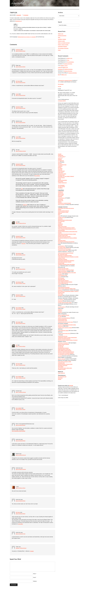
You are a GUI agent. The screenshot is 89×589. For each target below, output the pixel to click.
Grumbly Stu (18, 49)
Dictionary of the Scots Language (65, 248)
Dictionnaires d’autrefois (63, 275)
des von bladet (19, 307)
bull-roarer (24, 243)
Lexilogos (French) (62, 274)
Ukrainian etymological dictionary (65, 363)
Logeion (60, 303)
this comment (37, 175)
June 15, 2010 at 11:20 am (21, 151)
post (22, 188)
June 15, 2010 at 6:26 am (21, 82)
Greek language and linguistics (64, 306)
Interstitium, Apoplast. (62, 39)
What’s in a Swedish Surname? (64, 42)
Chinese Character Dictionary (64, 368)
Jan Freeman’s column (66, 395)
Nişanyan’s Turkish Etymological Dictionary (67, 377)
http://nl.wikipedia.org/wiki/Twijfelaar (19, 431)
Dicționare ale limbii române (64, 286)
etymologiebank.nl (62, 258)
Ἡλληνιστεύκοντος (62, 203)
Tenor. (59, 37)
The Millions (60, 192)
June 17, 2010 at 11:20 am (21, 392)
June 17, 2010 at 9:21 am (21, 378)
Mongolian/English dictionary (64, 373)
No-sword (60, 164)
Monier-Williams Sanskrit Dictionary (65, 376)
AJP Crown (18, 81)
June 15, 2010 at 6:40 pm (21, 269)
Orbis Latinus (61, 315)
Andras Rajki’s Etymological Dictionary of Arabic (68, 245)
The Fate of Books (62, 191)
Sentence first (61, 206)
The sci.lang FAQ (61, 230)
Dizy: (59, 283)
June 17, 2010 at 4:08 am (21, 346)
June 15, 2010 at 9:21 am (21, 108)
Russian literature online (63, 342)
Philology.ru (60, 331)
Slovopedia (60, 316)
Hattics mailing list (62, 400)
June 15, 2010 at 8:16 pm (21, 296)
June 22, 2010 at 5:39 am (21, 513)
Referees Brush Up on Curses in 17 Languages (28, 36)
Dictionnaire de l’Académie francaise (66, 270)
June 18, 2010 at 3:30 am (21, 409)
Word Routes (61, 205)
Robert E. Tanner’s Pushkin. (64, 44)
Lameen (60, 67)
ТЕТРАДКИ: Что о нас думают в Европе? (67, 179)
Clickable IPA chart (62, 226)
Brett (59, 74)
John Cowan (18, 322)
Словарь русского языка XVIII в (65, 355)
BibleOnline (60, 235)
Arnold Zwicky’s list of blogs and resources (67, 216)
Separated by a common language (65, 209)
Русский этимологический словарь (65, 323)
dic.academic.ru (61, 320)
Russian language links (63, 341)
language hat (18, 106)
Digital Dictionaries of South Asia (65, 374)
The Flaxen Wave (62, 177)
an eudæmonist (61, 161)
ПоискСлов (60, 322)
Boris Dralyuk (61, 185)
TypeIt (59, 224)
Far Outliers (60, 170)
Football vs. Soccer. (64, 65)
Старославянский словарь (64, 352)
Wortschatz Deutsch (62, 252)
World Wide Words (62, 297)
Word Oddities (61, 393)
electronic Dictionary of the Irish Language (67, 287)
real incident (20, 524)
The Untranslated (61, 189)
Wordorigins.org (19, 21)
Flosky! (59, 50)
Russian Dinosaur (62, 180)
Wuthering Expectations (63, 183)
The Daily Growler (62, 157)
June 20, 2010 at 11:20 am (21, 469)
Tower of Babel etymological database (66, 300)
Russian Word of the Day (63, 358)
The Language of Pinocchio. (64, 48)
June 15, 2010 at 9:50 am (21, 138)
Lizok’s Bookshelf (61, 173)
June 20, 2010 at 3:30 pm (21, 501)
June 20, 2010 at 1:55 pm (21, 488)
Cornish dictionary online (63, 293)
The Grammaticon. (71, 61)
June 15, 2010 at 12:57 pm (21, 223)
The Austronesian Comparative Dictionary (67, 379)
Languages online (62, 389)
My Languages (61, 84)
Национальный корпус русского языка (66, 344)
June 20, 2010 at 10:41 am (21, 455)
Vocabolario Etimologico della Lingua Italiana (67, 281)
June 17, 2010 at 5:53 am (21, 365)
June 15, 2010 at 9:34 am (21, 165)
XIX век (59, 182)
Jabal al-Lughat (61, 199)
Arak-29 (59, 294)
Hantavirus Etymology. (63, 35)
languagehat (19, 15)
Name (34, 573)
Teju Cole (71, 413)
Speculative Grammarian (63, 392)
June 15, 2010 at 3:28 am (21, 51)
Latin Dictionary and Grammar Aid (65, 262)
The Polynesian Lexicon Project (65, 380)
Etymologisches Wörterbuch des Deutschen (67, 254)
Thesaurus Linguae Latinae (64, 264)
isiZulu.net (25, 204)
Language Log (61, 196)
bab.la (59, 223)
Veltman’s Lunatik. (62, 41)
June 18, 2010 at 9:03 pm (21, 441)
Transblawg (60, 167)
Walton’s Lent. (61, 33)
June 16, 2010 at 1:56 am (21, 309)
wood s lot (60, 159)
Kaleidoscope (61, 156)
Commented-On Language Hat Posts (66, 80)
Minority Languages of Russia (64, 336)
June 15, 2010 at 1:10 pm (21, 237)
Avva (59, 163)
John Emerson (19, 253)
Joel (16, 221)
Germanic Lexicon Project (63, 246)
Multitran (60, 217)
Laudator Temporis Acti (63, 186)
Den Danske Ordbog (62, 259)
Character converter (62, 396)
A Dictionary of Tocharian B (64, 367)
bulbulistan (60, 202)
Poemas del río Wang (62, 176)
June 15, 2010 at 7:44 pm (21, 283)
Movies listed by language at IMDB (65, 387)
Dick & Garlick (61, 200)
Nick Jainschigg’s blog (62, 404)
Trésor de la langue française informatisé (66, 267)
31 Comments (27, 15)
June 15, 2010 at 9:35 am (21, 122)
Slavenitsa (60, 333)
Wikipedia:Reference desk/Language (66, 229)
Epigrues (60, 169)
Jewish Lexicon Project (63, 236)
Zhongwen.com (61, 370)
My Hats (60, 86)
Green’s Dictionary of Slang (64, 220)
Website (35, 581)
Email (34, 577)
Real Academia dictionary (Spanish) (65, 278)
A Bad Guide (60, 175)
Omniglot (60, 232)
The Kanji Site (61, 371)
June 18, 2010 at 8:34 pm (21, 425)
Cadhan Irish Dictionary (63, 288)
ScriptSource (61, 233)
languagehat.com (14, 3)
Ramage (60, 407)
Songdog (60, 154)
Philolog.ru (60, 332)
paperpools (60, 172)
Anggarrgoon (61, 197)
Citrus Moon (60, 405)
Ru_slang (60, 338)
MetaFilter (60, 160)
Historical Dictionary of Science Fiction (66, 390)
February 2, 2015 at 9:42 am (22, 548)
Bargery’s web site (62, 384)
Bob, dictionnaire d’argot (63, 268)
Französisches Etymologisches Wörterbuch (67, 277)
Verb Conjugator (61, 296)
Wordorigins (60, 227)
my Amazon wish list (62, 101)
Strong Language (61, 210)
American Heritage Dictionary (64, 219)
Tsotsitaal (32, 551)
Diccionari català (61, 280)
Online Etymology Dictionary (64, 299)
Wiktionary (60, 222)
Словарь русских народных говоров (66, 349)
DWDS (59, 255)
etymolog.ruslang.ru (62, 328)
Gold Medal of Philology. (63, 46)
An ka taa (60, 381)
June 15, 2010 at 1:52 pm (21, 254)
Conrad (17, 94)
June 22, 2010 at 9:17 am (21, 534)
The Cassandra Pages (63, 166)
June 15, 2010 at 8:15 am (21, 95)
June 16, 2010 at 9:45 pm (21, 323)
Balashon (60, 207)
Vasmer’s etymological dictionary (65, 339)
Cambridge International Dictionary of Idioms (67, 238)
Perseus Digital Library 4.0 (63, 301)
